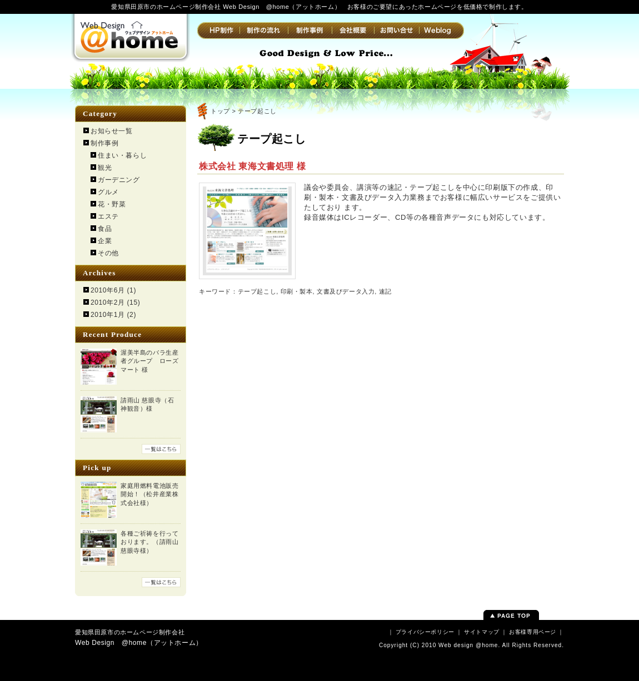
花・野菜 (112, 204)
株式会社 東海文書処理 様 (252, 166)
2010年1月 (108, 315)
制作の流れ (263, 30)
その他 (108, 253)
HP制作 (218, 30)
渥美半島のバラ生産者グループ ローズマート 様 (149, 361)
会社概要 (353, 30)
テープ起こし (257, 291)
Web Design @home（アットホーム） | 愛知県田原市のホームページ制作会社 (130, 36)
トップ (220, 111)
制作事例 (310, 30)
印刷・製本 (297, 291)
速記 (385, 291)
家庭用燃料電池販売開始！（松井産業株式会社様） (149, 494)
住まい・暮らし (122, 155)
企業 (105, 241)
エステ (108, 216)
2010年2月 (108, 302)
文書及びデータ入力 (346, 291)
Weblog (441, 30)
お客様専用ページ (532, 632)
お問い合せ (396, 30)
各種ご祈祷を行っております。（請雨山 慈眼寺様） (149, 542)
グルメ (108, 192)
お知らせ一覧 (112, 131)
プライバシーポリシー (425, 632)
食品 (105, 229)
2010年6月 (108, 290)
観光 (105, 167)
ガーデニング (119, 180)
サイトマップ (482, 632)
